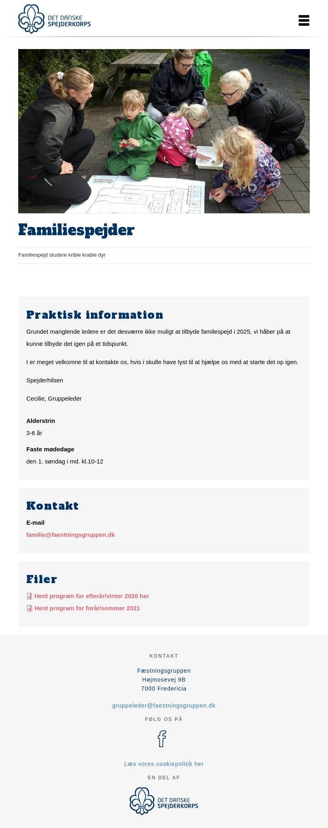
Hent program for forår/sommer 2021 (87, 608)
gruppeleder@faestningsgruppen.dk (164, 705)
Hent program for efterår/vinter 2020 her (91, 595)
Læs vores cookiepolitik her (164, 764)
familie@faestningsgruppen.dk (70, 534)
